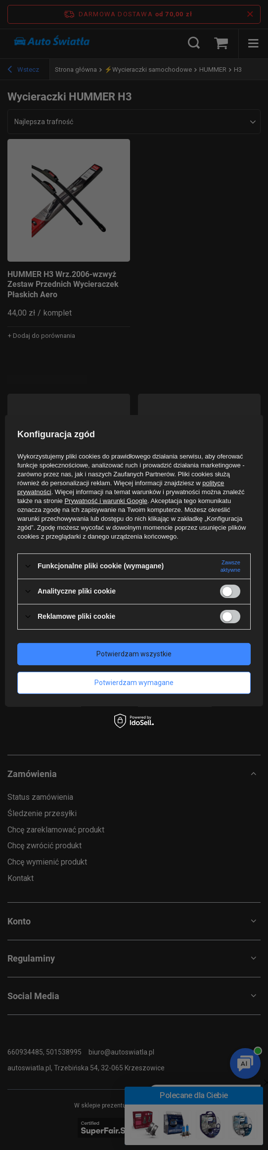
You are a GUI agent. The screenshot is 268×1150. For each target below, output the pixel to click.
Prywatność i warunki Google (105, 500)
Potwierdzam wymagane (134, 683)
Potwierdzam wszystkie (134, 654)
